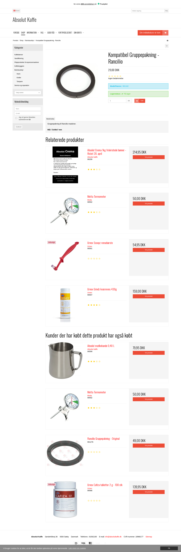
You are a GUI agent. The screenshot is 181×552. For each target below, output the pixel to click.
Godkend (18, 127)
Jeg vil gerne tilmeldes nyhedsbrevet (29, 118)
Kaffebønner (18, 55)
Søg (166, 10)
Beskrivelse (50, 119)
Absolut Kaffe (24, 19)
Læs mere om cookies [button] (77, 548)
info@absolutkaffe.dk (113, 537)
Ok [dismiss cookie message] (169, 548)
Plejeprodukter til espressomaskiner (26, 62)
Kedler (19, 78)
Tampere (20, 81)
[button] (166, 46)
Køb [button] (138, 101)
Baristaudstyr (18, 70)
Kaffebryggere (19, 66)
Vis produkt (149, 157)
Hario (18, 74)
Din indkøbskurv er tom (154, 32)
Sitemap (149, 537)
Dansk (16, 10)
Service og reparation (21, 85)
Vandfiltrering (18, 58)
